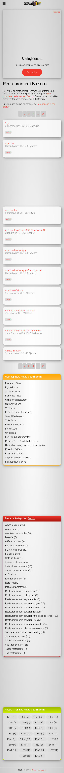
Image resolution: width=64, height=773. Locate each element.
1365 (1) (25, 750)
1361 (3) (25, 744)
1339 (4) (12, 722)
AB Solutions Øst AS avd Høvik (20, 310)
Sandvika (34, 126)
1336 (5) (24, 717)
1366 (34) (40, 750)
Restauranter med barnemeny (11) (22, 591)
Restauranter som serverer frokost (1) (24, 611)
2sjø (7, 123)
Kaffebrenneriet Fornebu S (18, 412)
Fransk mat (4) (12, 554)
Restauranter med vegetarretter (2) (22, 599)
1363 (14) (52, 744)
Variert (8, 132)
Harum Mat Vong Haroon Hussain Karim (25, 445)
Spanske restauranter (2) (17, 640)
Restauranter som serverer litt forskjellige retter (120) (31, 615)
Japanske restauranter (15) (18, 570)
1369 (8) (39, 755)
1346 (25, 353)
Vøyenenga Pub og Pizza (17, 457)
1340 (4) (25, 722)
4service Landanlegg (15, 250)
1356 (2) (11, 739)
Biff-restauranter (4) (15, 541)
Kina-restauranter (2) (15, 578)
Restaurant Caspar (14, 453)
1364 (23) (11, 750)
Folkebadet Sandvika (15, 461)
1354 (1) (53, 733)
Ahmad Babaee (13, 350)
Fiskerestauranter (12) (16, 549)
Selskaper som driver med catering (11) (25, 632)
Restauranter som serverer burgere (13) (25, 603)
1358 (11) (40, 739)
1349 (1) (39, 728)
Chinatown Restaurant (16, 399)
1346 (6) (12, 728)
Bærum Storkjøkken (15, 424)
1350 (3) (52, 728)
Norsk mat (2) (12, 582)
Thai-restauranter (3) (15, 653)
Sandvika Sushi (12, 391)
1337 (26, 126)
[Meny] (4, 3)
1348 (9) (25, 728)
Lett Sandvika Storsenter (17, 437)
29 (43, 114)
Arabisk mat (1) (12, 529)
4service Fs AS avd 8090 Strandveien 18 (25, 230)
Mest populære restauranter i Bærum (27, 95)
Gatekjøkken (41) (13, 558)
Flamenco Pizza (13, 383)
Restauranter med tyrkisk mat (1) (21, 595)
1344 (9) (52, 722)
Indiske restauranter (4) (16, 562)
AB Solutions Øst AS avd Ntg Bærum (23, 330)
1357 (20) (25, 739)
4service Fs (11, 210)
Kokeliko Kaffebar (14, 449)
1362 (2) (38, 744)
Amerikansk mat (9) (15, 525)
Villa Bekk (10, 408)
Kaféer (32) (10, 574)
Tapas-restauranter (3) (16, 649)
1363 (26, 212)
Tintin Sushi (10, 420)
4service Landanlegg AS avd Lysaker (23, 270)
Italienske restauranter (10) (18, 566)
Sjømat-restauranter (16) (17, 636)
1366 (25, 146)
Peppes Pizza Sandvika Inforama (21, 441)
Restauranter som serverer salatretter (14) (26, 624)
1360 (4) (12, 744)
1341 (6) (39, 722)
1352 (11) (26, 733)
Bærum (38, 376)
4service (9, 143)
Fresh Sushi (11, 428)
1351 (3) (12, 733)
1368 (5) (25, 755)
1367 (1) (53, 750)
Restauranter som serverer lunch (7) (23, 620)
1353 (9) (40, 733)
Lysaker (33, 146)
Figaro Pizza (11, 387)
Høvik (32, 212)
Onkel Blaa (10, 433)
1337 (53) (38, 717)
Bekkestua (36, 333)
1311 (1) (11, 717)
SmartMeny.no (38, 770)
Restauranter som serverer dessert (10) (25, 607)
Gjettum (33, 353)
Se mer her (32, 72)
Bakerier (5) (11, 537)
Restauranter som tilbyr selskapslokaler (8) (26, 628)
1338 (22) (53, 717)
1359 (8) (53, 739)
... (38, 114)
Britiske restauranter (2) (16, 545)
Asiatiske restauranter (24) (18, 533)
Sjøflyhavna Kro (13, 404)
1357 (28, 333)
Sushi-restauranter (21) (16, 644)
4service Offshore (14, 290)
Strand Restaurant (14, 416)
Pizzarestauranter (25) (16, 587)
